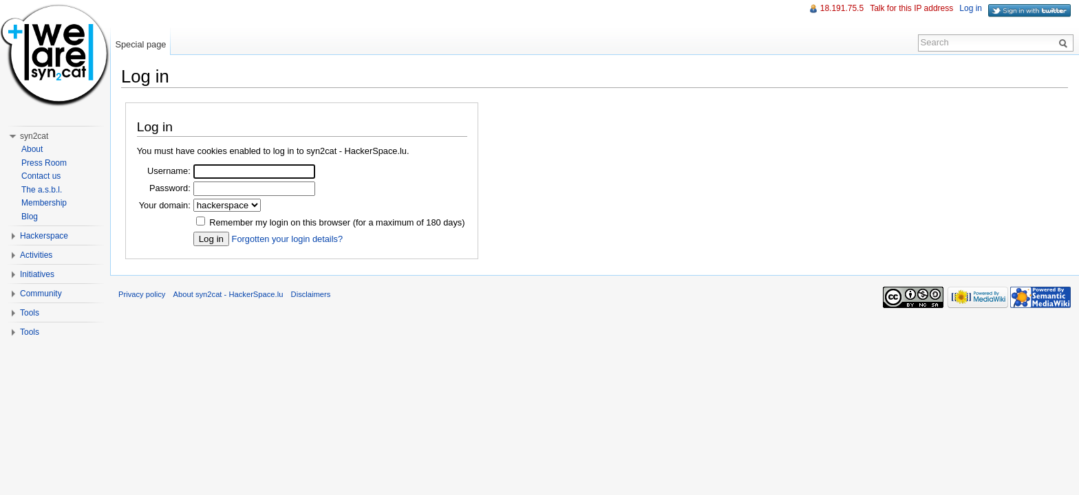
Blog (29, 216)
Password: (170, 188)
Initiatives (37, 274)
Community (41, 293)
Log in (970, 8)
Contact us (41, 176)
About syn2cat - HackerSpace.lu (228, 294)
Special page (140, 44)
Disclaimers (311, 294)
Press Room (44, 163)
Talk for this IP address (911, 8)
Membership (44, 203)
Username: (169, 171)
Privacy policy (141, 294)
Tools (29, 313)
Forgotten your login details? (287, 239)
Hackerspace (44, 236)
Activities (36, 255)
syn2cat (34, 136)
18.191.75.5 (842, 8)
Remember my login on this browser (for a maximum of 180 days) (336, 222)
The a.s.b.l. (41, 190)
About (32, 149)
